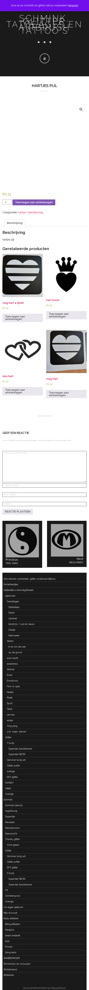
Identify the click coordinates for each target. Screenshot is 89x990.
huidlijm (9, 782)
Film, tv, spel (13, 686)
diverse (10, 669)
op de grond (15, 652)
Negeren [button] (73, 5)
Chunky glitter (12, 839)
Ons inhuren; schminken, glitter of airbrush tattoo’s (30, 579)
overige (11, 771)
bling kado (10, 952)
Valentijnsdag (35, 212)
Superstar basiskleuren (20, 748)
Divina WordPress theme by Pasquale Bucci (44, 988)
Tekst (9, 709)
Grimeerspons (12, 895)
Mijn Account (10, 913)
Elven (9, 675)
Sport (9, 703)
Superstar (10, 816)
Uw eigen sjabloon (13, 907)
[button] (81, 109)
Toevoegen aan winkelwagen (34, 202)
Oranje (11, 629)
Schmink (8, 799)
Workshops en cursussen (17, 964)
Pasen (11, 612)
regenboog (11, 811)
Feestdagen (13, 601)
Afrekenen (9, 975)
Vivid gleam (13, 845)
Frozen (8, 946)
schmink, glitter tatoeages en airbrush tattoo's (44, 24)
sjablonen (10, 595)
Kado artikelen (11, 918)
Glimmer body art (16, 760)
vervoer (11, 714)
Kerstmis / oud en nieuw (21, 624)
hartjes (22, 212)
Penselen (10, 822)
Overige (9, 794)
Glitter (8, 737)
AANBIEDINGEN (12, 958)
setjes (8, 788)
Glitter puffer (13, 765)
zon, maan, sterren (16, 731)
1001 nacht (12, 658)
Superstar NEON (16, 754)
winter (10, 720)
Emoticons (12, 680)
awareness (12, 663)
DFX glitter (12, 777)
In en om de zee (17, 646)
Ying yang (12, 726)
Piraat (9, 697)
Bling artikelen (12, 924)
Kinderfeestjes (11, 584)
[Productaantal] (7, 201)
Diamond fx (11, 833)
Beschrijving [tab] (15, 223)
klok (7, 941)
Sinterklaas (13, 607)
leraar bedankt (12, 935)
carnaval (12, 618)
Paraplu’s (9, 930)
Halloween (14, 635)
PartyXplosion (12, 828)
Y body (10, 743)
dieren (10, 641)
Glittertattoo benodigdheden (19, 590)
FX (6, 890)
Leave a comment (44, 416)
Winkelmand (10, 969)
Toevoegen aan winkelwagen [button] (15, 318)
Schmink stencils (14, 805)
